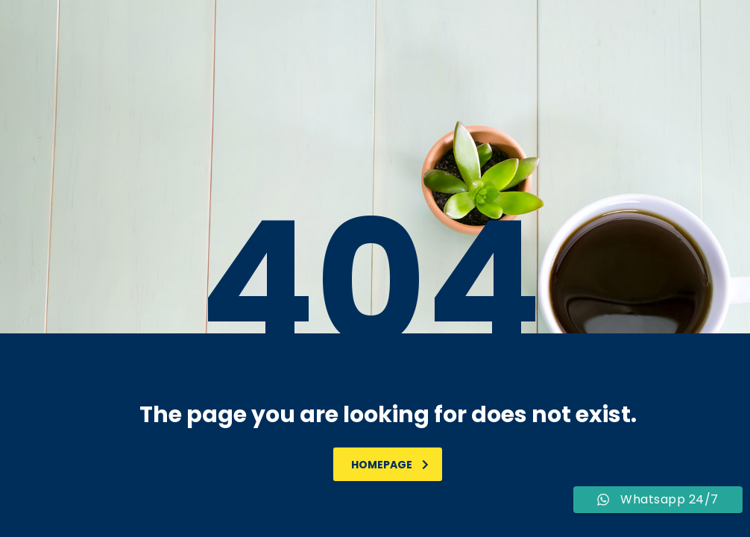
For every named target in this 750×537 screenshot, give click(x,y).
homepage (390, 464)
